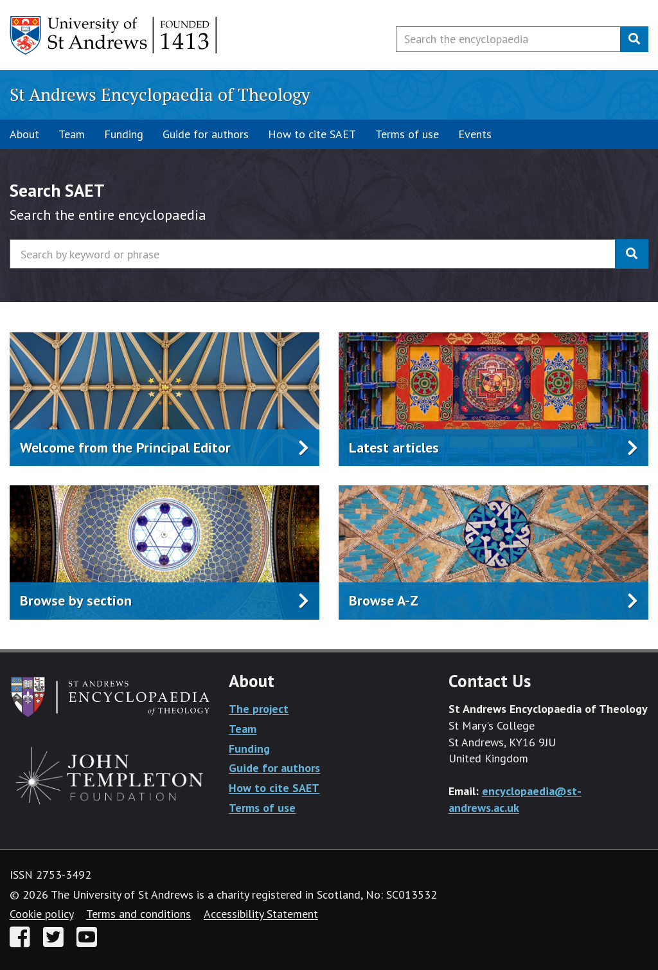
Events (475, 134)
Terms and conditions (138, 913)
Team (71, 134)
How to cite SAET (312, 134)
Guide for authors (206, 134)
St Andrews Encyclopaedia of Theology (160, 94)
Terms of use (407, 134)
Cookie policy (41, 913)
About (24, 134)
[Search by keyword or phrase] (313, 254)
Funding (123, 134)
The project (259, 708)
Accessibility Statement (261, 913)
